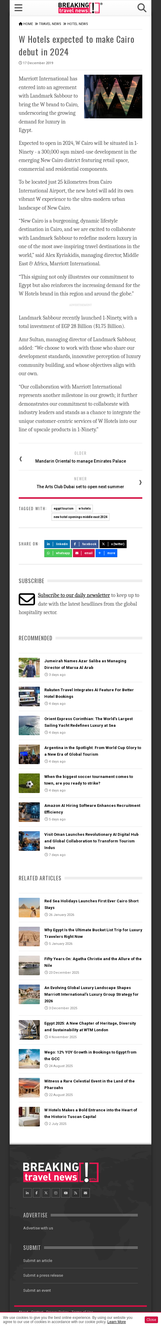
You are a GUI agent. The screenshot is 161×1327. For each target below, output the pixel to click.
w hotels (85, 508)
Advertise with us (38, 1228)
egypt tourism (64, 508)
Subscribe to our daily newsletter (74, 595)
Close (151, 1320)
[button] (142, 8)
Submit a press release (43, 1275)
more (106, 553)
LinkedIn (57, 544)
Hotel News (77, 24)
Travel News (50, 24)
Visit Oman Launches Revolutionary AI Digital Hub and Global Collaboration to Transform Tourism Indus (91, 841)
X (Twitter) (113, 544)
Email (84, 553)
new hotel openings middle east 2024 (80, 517)
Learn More (116, 1322)
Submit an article (37, 1260)
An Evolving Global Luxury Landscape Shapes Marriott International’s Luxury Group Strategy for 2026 (91, 994)
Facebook (85, 544)
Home (28, 24)
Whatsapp (58, 553)
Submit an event (37, 1290)
